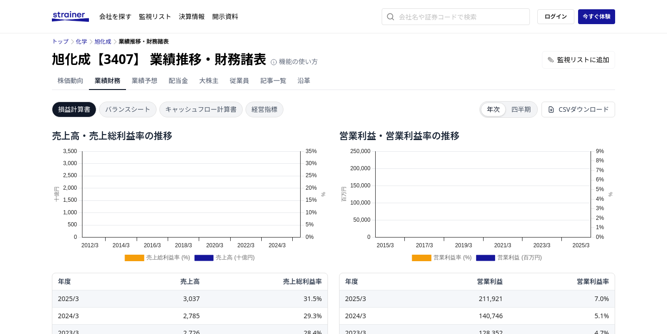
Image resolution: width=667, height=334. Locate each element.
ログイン (556, 16)
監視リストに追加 (578, 59)
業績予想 (144, 80)
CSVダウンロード (578, 109)
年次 (493, 109)
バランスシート (128, 109)
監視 (155, 16)
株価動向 (70, 80)
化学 (81, 41)
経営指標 (264, 109)
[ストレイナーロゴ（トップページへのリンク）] (75, 16)
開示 (225, 16)
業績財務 (107, 80)
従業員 (239, 80)
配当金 (178, 80)
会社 (115, 16)
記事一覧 (273, 80)
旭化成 (102, 41)
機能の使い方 (294, 61)
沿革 (303, 80)
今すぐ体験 (596, 16)
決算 (192, 16)
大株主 (209, 80)
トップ (60, 41)
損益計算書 (74, 109)
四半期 (521, 109)
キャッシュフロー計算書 (201, 109)
